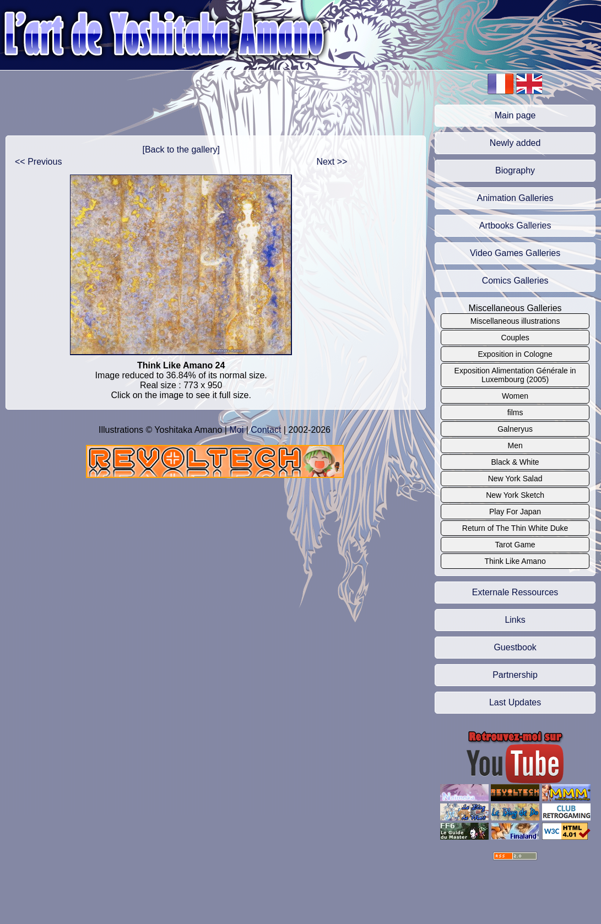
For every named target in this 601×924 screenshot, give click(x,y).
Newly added (515, 143)
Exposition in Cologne (515, 354)
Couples (515, 337)
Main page (515, 115)
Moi (236, 429)
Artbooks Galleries (515, 225)
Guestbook (515, 647)
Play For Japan (515, 511)
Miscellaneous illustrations (515, 321)
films (515, 412)
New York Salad (515, 478)
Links (515, 619)
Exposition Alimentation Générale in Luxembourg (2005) (515, 375)
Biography (515, 170)
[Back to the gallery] (181, 149)
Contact (266, 429)
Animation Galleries (515, 198)
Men (514, 445)
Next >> (331, 161)
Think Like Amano (514, 561)
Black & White (515, 462)
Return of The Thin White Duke (515, 528)
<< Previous (38, 161)
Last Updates (515, 702)
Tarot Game (515, 544)
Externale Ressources (515, 592)
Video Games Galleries (515, 253)
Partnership (515, 675)
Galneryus (515, 429)
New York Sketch (515, 495)
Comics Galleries (515, 280)
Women (515, 396)
